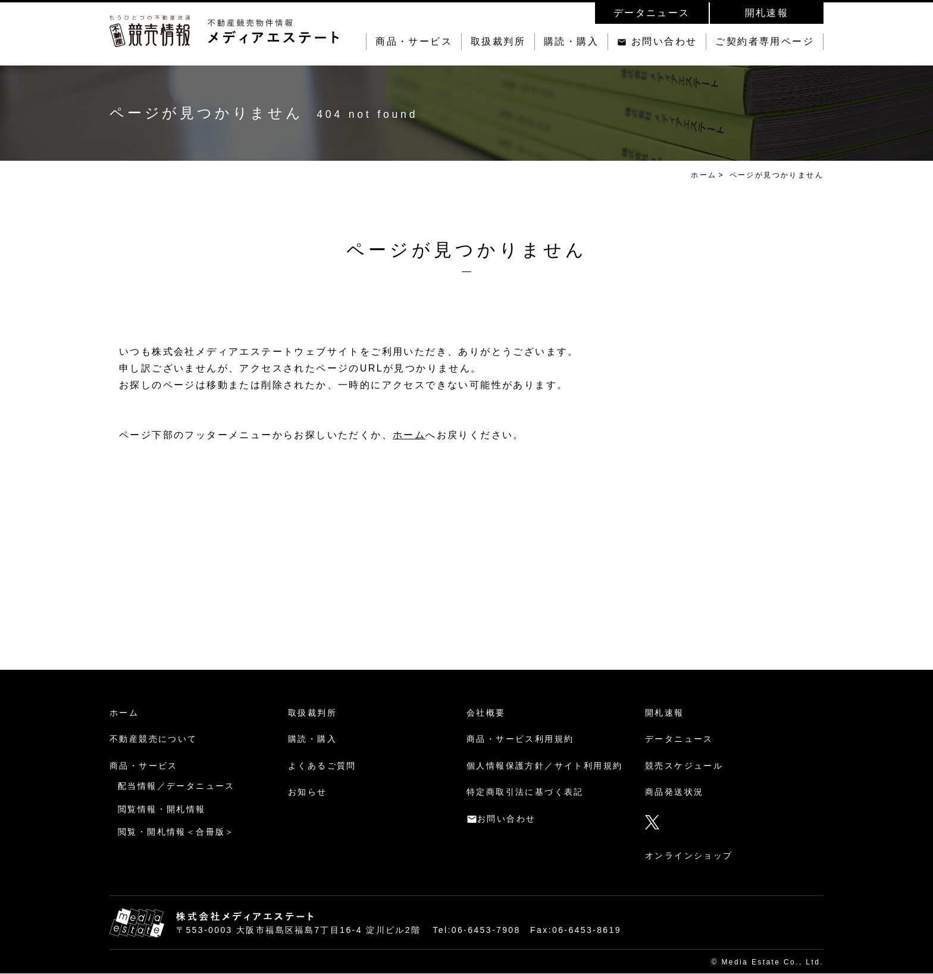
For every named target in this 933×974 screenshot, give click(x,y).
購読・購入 (571, 41)
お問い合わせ (664, 41)
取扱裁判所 (498, 41)
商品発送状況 (674, 792)
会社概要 (486, 712)
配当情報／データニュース (176, 786)
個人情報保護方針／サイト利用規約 (544, 765)
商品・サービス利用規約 (520, 739)
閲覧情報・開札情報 (162, 809)
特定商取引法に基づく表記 (525, 792)
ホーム (703, 175)
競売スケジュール (684, 765)
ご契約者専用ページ (764, 41)
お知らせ (307, 792)
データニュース (651, 13)
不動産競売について (153, 739)
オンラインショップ (689, 855)
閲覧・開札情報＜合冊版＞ (176, 831)
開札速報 (767, 13)
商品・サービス (413, 41)
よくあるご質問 (322, 765)
